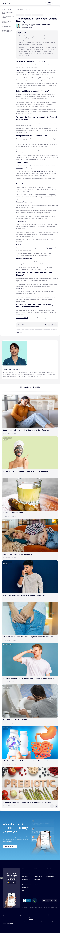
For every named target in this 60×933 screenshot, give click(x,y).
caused (27, 72)
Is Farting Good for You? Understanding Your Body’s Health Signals (28, 678)
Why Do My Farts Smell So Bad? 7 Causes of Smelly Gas (24, 595)
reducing (19, 168)
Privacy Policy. (19, 332)
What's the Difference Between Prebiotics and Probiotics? (25, 761)
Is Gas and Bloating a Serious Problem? (8, 17)
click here (31, 919)
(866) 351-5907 (49, 915)
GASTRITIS (28, 15)
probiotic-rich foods (41, 171)
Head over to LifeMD (22, 318)
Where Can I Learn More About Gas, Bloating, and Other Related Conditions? (8, 30)
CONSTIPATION (20, 15)
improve (49, 248)
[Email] (45, 324)
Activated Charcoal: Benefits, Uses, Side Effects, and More (25, 471)
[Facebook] (49, 324)
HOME (17, 9)
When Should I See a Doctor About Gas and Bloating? (8, 25)
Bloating (18, 70)
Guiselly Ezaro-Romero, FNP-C (43, 24)
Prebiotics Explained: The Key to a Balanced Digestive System (27, 802)
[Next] (56, 806)
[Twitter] (52, 324)
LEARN (21, 9)
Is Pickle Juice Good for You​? (14, 513)
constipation (20, 288)
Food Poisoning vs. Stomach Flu (15, 719)
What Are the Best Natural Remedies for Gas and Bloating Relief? (7, 21)
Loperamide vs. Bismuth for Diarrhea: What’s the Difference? (26, 430)
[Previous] (52, 806)
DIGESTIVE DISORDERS (38, 15)
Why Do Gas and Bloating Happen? (7, 13)
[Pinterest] (55, 324)
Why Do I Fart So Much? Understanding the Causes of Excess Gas (28, 637)
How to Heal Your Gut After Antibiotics (17, 554)
